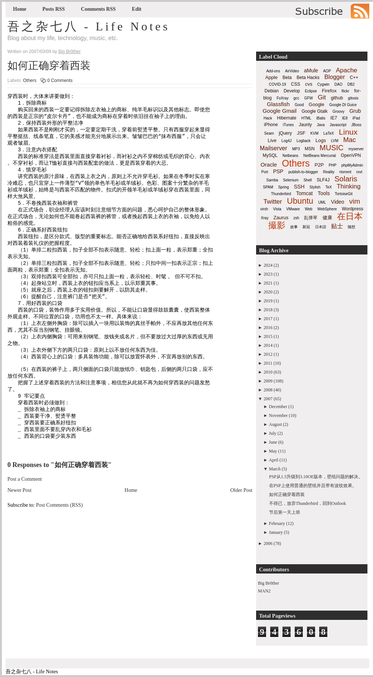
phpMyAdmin (352, 165)
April (273, 460)
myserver (356, 149)
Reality (328, 172)
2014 (268, 345)
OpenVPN (351, 155)
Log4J (286, 141)
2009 (268, 381)
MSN (310, 148)
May (273, 451)
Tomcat (304, 193)
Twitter (273, 201)
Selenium (291, 180)
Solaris (345, 179)
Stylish (315, 187)
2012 (268, 354)
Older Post (241, 529)
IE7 (333, 118)
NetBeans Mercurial (319, 156)
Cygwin (323, 84)
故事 (294, 227)
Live (272, 140)
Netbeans (290, 156)
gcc (297, 98)
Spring (283, 187)
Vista (277, 209)
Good (299, 105)
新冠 (306, 227)
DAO (338, 84)
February (277, 523)
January (276, 532)
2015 (268, 336)
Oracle (269, 164)
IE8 (344, 118)
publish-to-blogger (303, 172)
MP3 (296, 149)
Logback (304, 141)
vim (354, 201)
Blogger (334, 77)
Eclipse (311, 91)
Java (321, 125)
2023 (268, 274)
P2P (319, 165)
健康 (327, 217)
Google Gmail (279, 111)
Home (19, 9)
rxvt (359, 172)
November (278, 415)
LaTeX (328, 133)
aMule (311, 70)
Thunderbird (281, 194)
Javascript (338, 125)
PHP (333, 165)
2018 (268, 309)
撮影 (276, 225)
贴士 (337, 226)
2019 (268, 300)
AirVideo (292, 71)
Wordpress (352, 208)
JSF (301, 133)
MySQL (270, 155)
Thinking (348, 186)
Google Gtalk (314, 111)
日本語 (320, 227)
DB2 (350, 84)
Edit (136, 9)
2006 (268, 543)
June (273, 442)
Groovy (338, 111)
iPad (356, 118)
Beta (287, 77)
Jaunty (305, 124)
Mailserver (273, 148)
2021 (268, 283)
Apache (346, 70)
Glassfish (278, 104)
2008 (268, 389)
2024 (268, 265)
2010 (268, 372)
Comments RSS (98, 9)
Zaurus (281, 217)
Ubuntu (300, 201)
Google (316, 104)
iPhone (271, 124)
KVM (314, 133)
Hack (268, 118)
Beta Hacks (308, 77)
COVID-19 (277, 84)
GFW (308, 98)
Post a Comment (24, 518)
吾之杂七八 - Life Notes (88, 26)
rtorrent (345, 172)
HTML (306, 118)
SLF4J (323, 180)
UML (322, 202)
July (273, 433)
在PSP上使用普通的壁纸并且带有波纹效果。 (313, 485)
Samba (272, 180)
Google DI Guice (343, 105)
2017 (268, 318)
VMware (293, 209)
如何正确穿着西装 (49, 65)
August (275, 424)
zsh (297, 218)
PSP (278, 171)
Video (337, 202)
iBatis (320, 118)
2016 (268, 327)
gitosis (353, 98)
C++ (354, 77)
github (337, 98)
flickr (345, 91)
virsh (264, 209)
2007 (268, 398)
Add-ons (273, 71)
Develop (292, 90)
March (275, 468)
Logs (320, 140)
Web (308, 209)
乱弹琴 (310, 217)
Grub (355, 111)
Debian (272, 90)
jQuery (285, 133)
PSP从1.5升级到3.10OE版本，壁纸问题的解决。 (316, 476)
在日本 (350, 216)
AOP (327, 71)
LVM (334, 141)
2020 (268, 292)
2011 (268, 363)
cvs (309, 84)
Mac (349, 140)
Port (264, 172)
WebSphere (327, 209)
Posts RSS (53, 9)
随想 (351, 227)
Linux (348, 132)
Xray (265, 218)
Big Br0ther (268, 583)
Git (322, 97)
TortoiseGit (344, 194)
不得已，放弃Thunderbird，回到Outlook (307, 503)
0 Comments (59, 80)
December (278, 406)
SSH (299, 187)
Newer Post (19, 529)
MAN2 (264, 591)
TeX (328, 187)
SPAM (268, 187)
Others (29, 80)
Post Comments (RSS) (59, 544)
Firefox (329, 90)
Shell (308, 180)
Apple (271, 77)
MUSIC (331, 148)
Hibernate (286, 118)
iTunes (288, 125)
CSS (295, 84)
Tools (324, 193)
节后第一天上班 (284, 512)
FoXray (282, 98)
